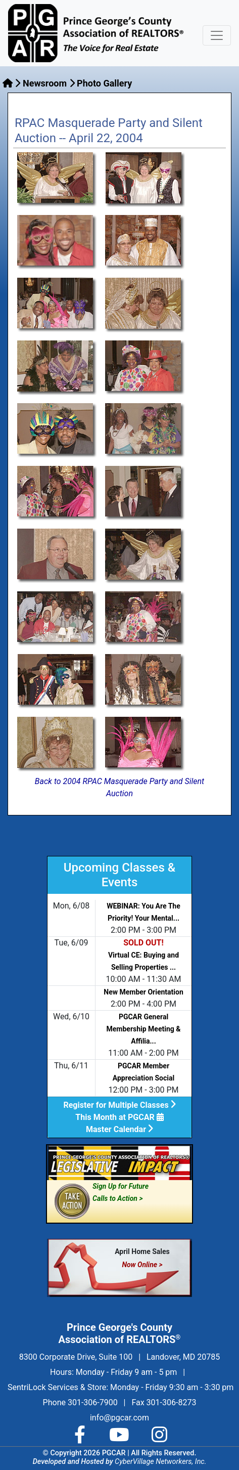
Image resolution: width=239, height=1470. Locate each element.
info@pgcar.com (119, 1417)
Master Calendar (119, 1129)
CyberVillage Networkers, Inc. (160, 1461)
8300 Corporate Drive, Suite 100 (75, 1357)
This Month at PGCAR (119, 1117)
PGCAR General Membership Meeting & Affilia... (144, 1029)
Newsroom (45, 83)
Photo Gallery (104, 83)
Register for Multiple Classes (119, 1105)
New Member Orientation (143, 992)
